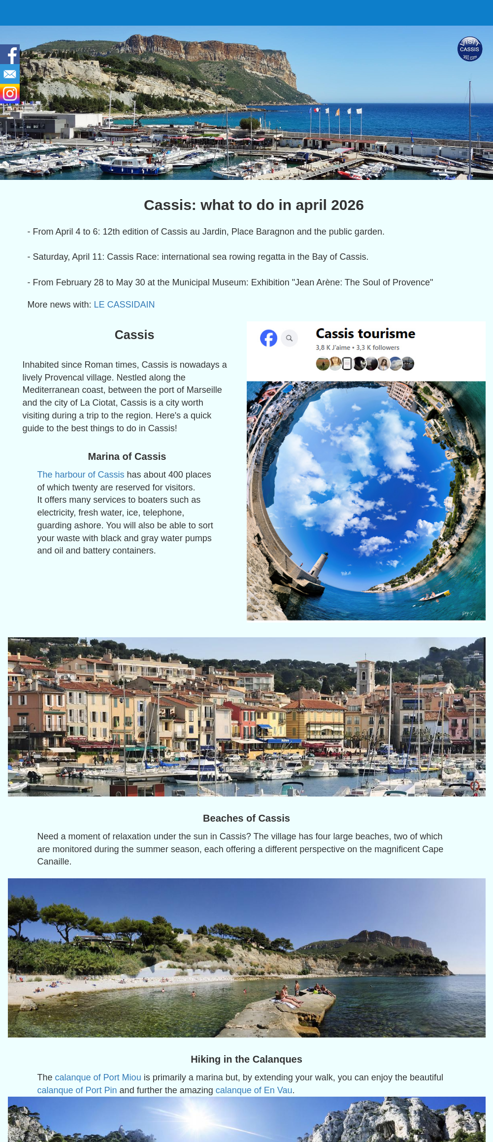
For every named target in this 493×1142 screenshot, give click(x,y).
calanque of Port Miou (98, 1077)
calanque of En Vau (254, 1090)
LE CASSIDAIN (124, 305)
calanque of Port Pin (77, 1090)
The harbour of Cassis (81, 475)
